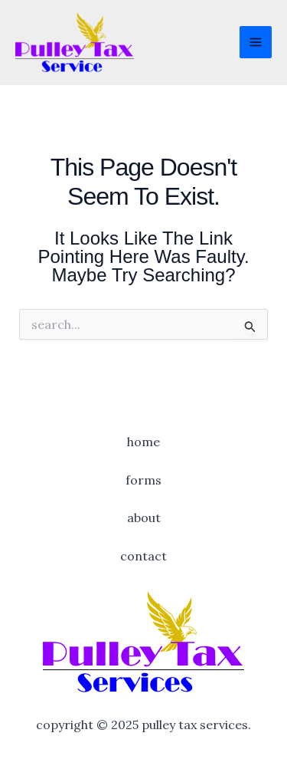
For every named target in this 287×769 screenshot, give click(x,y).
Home (143, 441)
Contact (143, 556)
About (144, 517)
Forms (143, 480)
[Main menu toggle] (256, 42)
